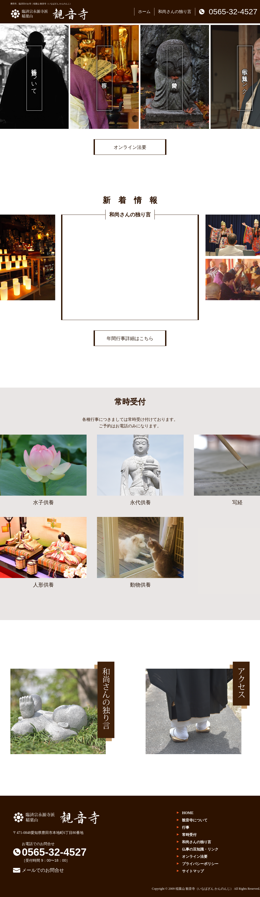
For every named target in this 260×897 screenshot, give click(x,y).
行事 (185, 827)
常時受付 (189, 835)
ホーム (144, 11)
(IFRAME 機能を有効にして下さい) (130, 267)
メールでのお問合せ (43, 870)
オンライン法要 (130, 147)
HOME (187, 813)
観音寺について (194, 820)
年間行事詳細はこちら (130, 338)
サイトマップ (193, 871)
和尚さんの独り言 (174, 11)
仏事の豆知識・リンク (200, 849)
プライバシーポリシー (200, 864)
